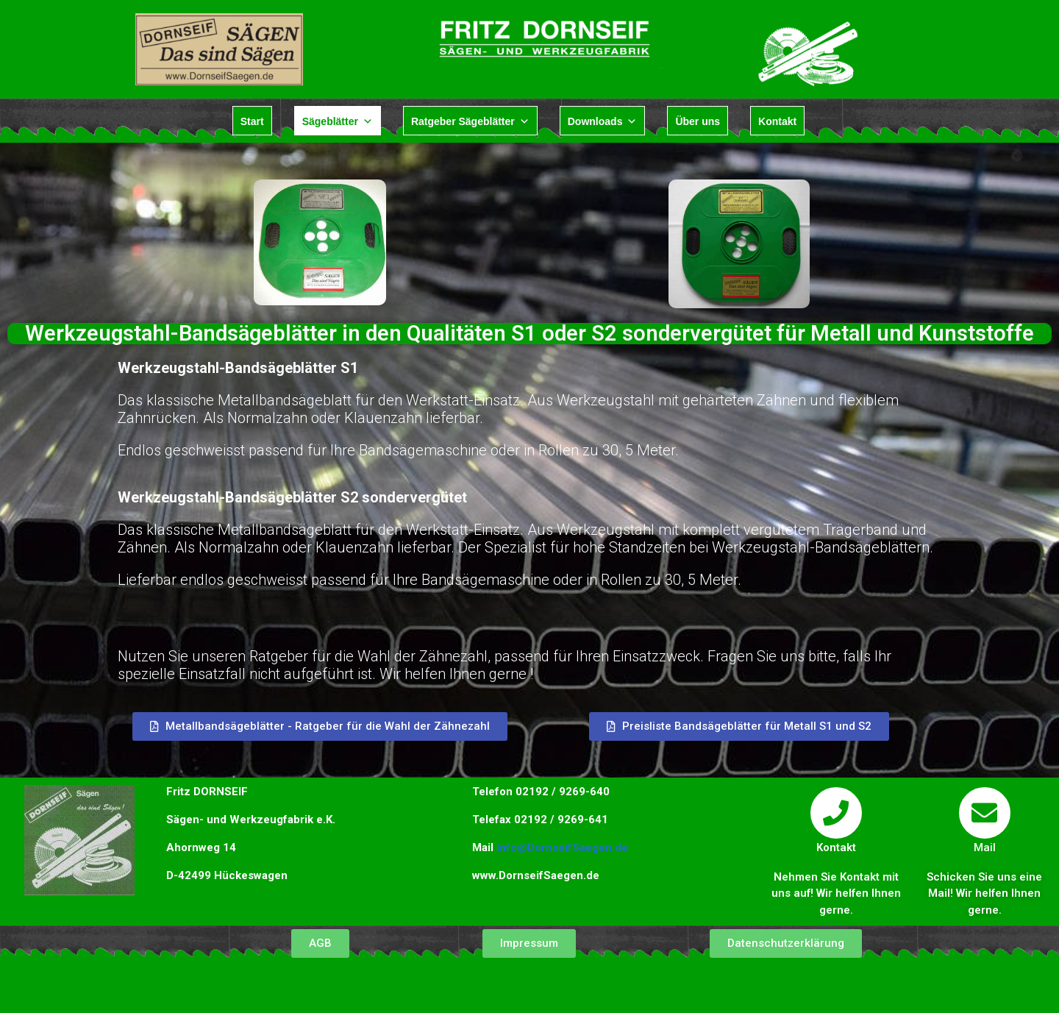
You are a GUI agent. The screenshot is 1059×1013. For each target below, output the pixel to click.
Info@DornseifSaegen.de (562, 847)
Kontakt (777, 121)
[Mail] (985, 813)
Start (252, 121)
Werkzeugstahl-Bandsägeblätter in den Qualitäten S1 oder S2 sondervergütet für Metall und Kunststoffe (529, 333)
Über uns (697, 121)
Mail (985, 847)
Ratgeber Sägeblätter (470, 121)
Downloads (603, 121)
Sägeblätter (337, 121)
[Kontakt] (836, 813)
